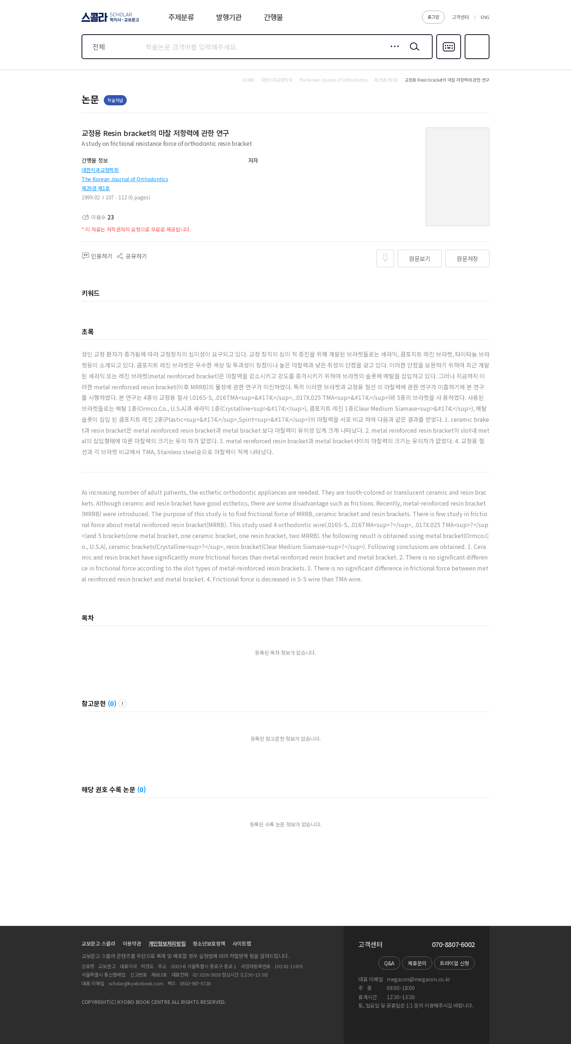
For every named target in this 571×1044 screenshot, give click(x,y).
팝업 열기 (122, 704)
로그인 (433, 16)
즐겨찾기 (476, 58)
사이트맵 (241, 943)
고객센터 (460, 16)
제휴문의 (417, 963)
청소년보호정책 (209, 943)
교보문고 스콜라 (98, 943)
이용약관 (132, 943)
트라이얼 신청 (454, 963)
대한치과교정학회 (100, 170)
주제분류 (181, 17)
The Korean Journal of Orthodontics (125, 179)
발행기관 (229, 17)
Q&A (389, 963)
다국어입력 (448, 58)
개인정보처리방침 (167, 943)
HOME (249, 79)
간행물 (273, 17)
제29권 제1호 (96, 188)
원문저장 (467, 258)
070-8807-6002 (453, 944)
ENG (485, 16)
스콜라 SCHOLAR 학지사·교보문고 (109, 21)
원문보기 (419, 258)
